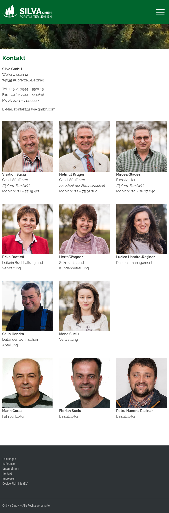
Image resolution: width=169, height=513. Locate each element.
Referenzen (9, 463)
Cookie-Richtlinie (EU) (15, 483)
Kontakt (7, 473)
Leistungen (9, 459)
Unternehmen (10, 468)
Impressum (9, 478)
